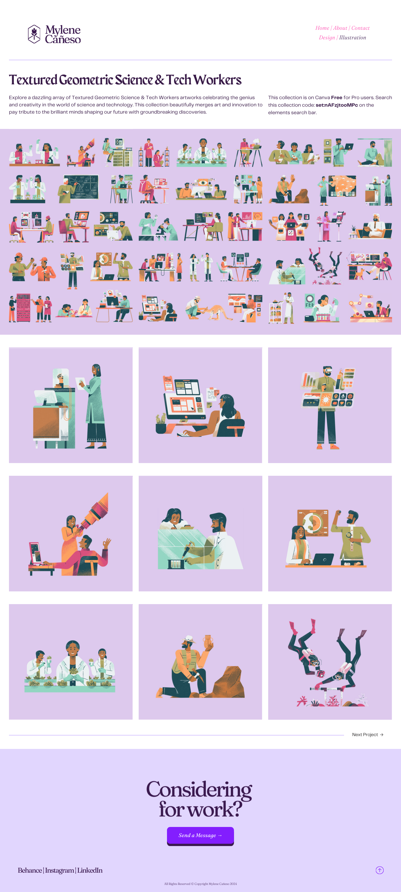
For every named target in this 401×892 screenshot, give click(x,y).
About (340, 28)
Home (322, 28)
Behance (30, 873)
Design (327, 37)
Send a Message (197, 835)
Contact (360, 28)
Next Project (365, 736)
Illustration (352, 37)
